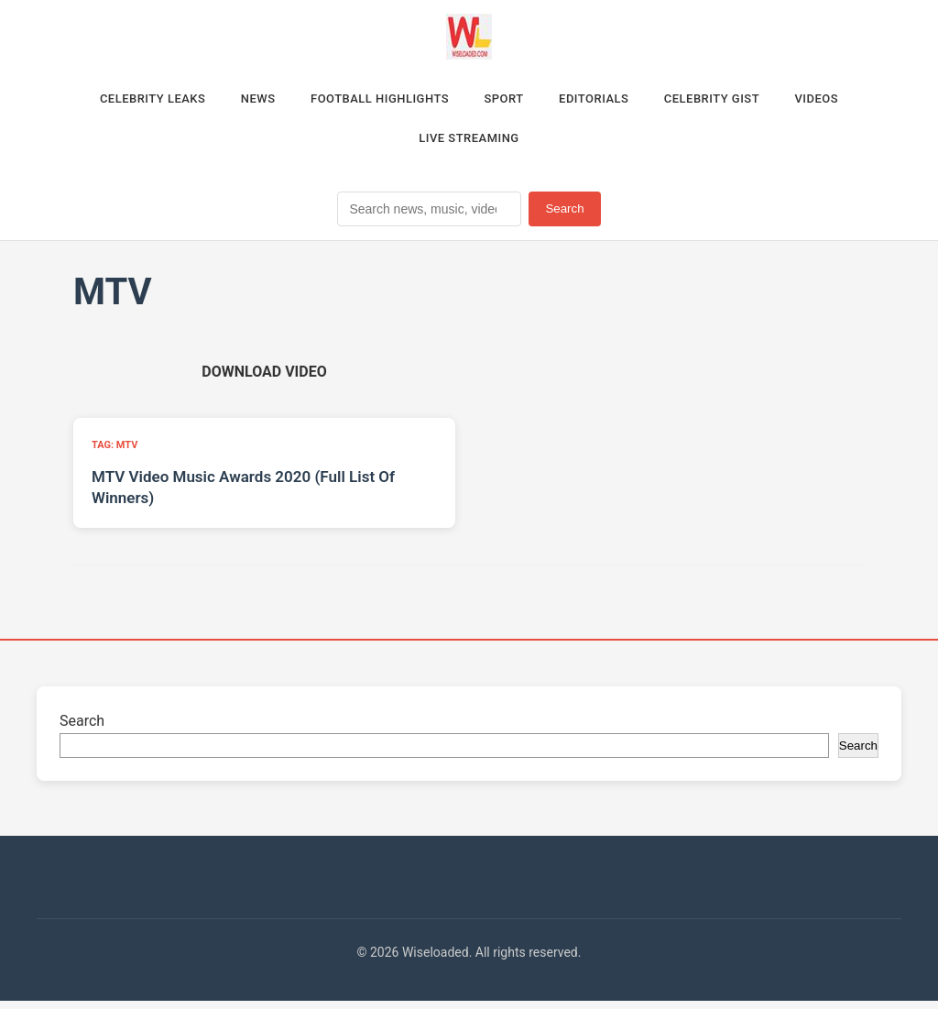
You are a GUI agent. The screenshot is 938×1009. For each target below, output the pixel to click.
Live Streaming (469, 144)
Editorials (605, 100)
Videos (849, 100)
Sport (506, 100)
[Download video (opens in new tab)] (264, 379)
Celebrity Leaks (121, 100)
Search (564, 217)
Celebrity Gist (734, 100)
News (237, 100)
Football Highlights (370, 100)
